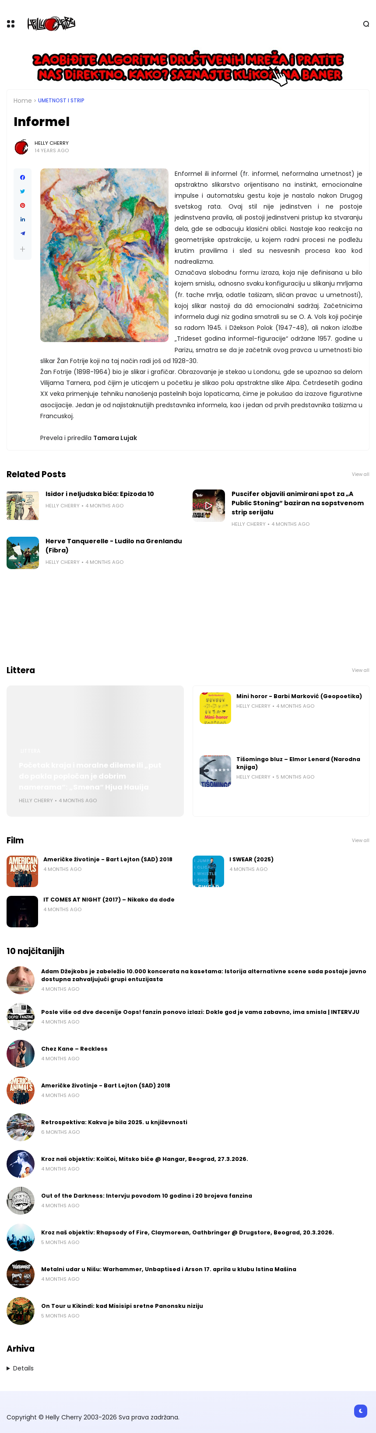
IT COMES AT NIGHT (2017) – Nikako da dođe (109, 899)
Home (23, 100)
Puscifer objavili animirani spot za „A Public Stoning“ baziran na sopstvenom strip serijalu (298, 503)
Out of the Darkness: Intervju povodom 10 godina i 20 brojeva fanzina (146, 1195)
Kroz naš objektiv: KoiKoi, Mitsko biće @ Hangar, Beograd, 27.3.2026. (144, 1159)
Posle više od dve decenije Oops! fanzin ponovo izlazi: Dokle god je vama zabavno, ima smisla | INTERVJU (200, 1012)
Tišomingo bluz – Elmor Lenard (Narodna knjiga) (298, 763)
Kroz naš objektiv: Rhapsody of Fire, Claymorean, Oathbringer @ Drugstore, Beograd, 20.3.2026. (187, 1232)
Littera (30, 751)
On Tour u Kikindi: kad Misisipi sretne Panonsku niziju (122, 1306)
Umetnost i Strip (61, 100)
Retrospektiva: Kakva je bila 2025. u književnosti (114, 1122)
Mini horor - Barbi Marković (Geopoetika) (299, 696)
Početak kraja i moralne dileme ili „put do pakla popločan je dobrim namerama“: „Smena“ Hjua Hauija (90, 776)
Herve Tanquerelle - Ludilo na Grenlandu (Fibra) (114, 546)
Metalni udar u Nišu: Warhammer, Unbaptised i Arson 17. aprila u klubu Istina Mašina (168, 1269)
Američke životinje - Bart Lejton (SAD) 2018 (107, 859)
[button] (22, 249)
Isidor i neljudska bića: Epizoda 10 (100, 493)
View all (360, 474)
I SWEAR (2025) (251, 859)
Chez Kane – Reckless (74, 1048)
